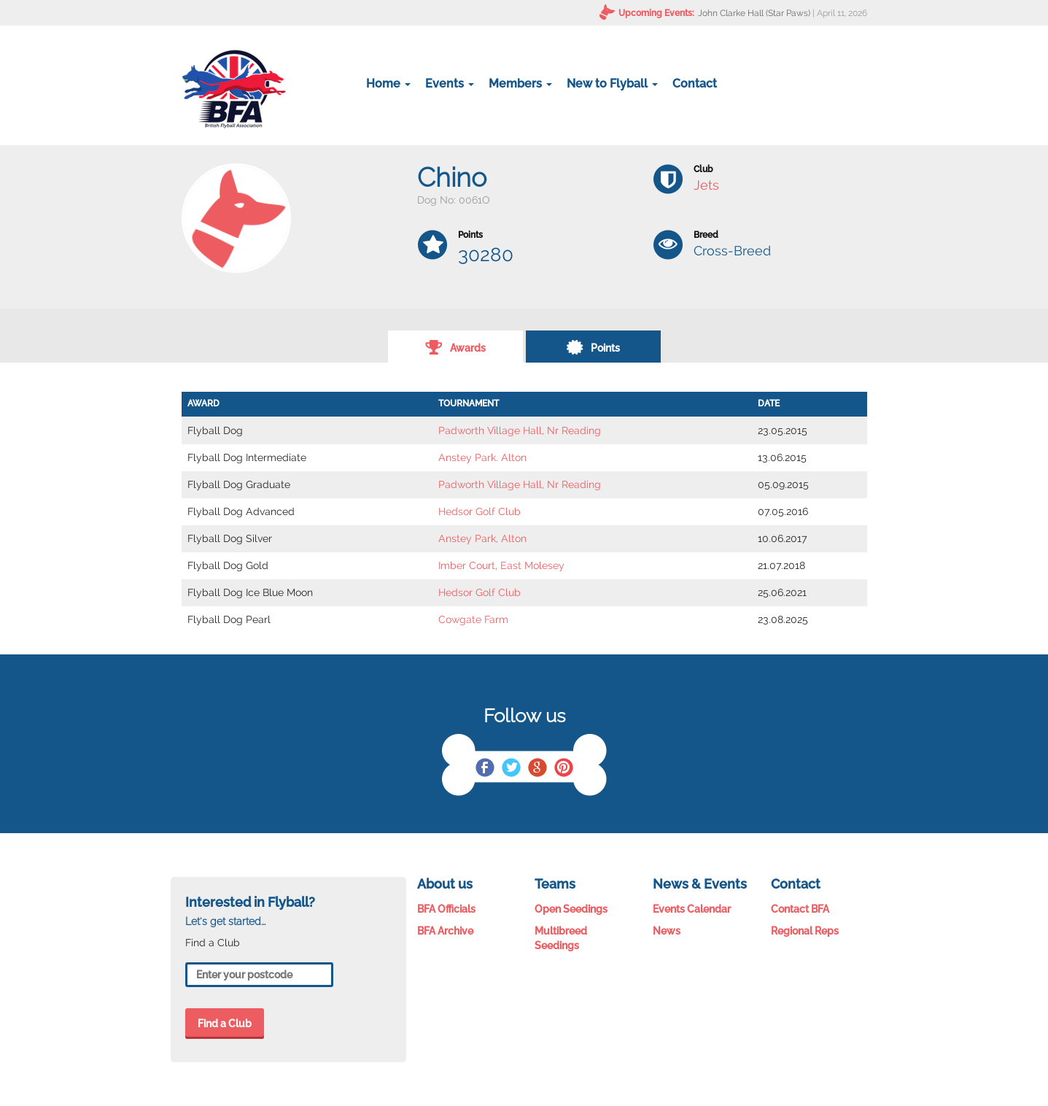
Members (520, 83)
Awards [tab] (455, 347)
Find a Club (225, 1023)
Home (388, 83)
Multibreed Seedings (561, 938)
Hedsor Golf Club (479, 511)
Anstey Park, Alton (482, 538)
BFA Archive (445, 931)
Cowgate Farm (473, 619)
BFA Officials (446, 909)
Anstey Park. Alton (482, 457)
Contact (694, 83)
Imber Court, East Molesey (501, 565)
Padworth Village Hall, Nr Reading (519, 430)
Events (449, 83)
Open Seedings (571, 909)
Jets (706, 185)
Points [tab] (593, 347)
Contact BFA (800, 909)
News (666, 931)
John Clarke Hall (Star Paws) (754, 13)
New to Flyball (612, 83)
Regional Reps (805, 931)
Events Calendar (692, 909)
